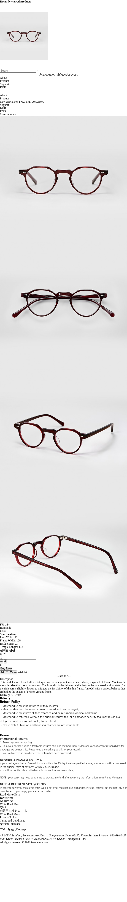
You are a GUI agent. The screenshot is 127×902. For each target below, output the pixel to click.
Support (4, 84)
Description (6, 678)
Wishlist (22, 672)
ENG (3, 111)
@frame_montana (10, 823)
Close (16, 794)
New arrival (7, 101)
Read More (6, 794)
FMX (22, 101)
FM (16, 101)
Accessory (38, 101)
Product (4, 80)
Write (3, 804)
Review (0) (6, 797)
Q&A (3, 807)
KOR (3, 87)
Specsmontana (8, 114)
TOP (2, 829)
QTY (3, 653)
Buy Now (6, 668)
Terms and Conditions (12, 820)
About (3, 77)
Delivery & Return (10, 694)
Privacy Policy (8, 817)
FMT (29, 101)
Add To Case (8, 672)
